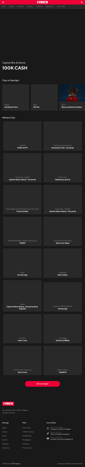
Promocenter (27, 448)
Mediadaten (26, 440)
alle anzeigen (42, 383)
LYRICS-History (28, 432)
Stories (4, 432)
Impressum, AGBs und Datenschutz (70, 464)
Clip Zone (5, 448)
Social (4, 436)
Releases (5, 444)
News (4, 428)
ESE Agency (16, 464)
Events (4, 440)
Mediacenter (27, 436)
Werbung (25, 444)
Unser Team (26, 428)
